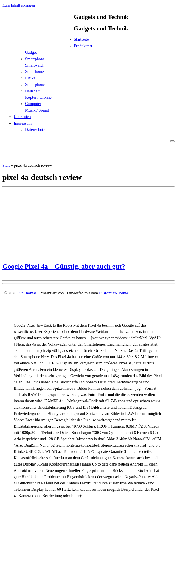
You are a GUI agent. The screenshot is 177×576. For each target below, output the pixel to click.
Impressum (23, 123)
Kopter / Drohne (38, 97)
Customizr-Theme (113, 293)
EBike (30, 78)
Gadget (31, 52)
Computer (33, 104)
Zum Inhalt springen (18, 5)
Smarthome (34, 71)
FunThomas (27, 293)
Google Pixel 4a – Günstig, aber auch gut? (63, 266)
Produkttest (83, 46)
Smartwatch (34, 65)
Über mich (22, 117)
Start (6, 165)
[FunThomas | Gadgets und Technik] (38, 41)
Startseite (81, 39)
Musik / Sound (37, 110)
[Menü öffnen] (172, 141)
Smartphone (35, 59)
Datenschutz (35, 129)
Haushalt (32, 91)
